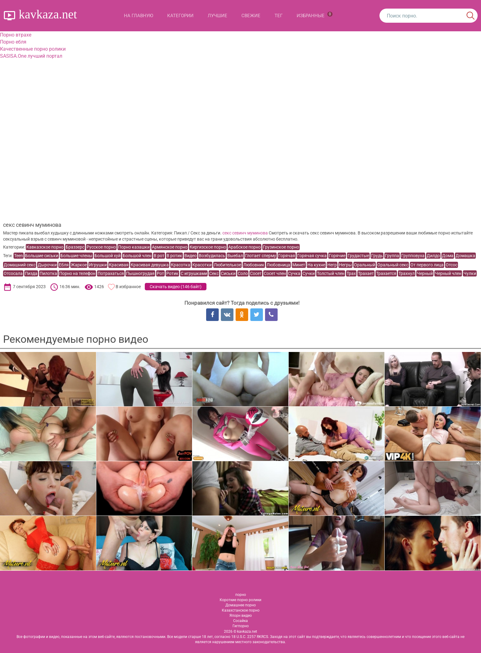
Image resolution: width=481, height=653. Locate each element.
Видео (190, 255)
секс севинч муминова (245, 232)
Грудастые (358, 255)
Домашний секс (20, 264)
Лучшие (217, 15)
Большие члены (76, 255)
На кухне (316, 264)
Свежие (250, 15)
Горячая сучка (312, 255)
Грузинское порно (281, 247)
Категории (180, 15)
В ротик (174, 255)
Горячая (286, 255)
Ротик (172, 273)
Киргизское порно (208, 247)
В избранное (128, 286)
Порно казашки (134, 247)
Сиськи (228, 273)
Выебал (235, 255)
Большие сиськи (41, 255)
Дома (447, 255)
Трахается (386, 273)
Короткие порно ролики (240, 600)
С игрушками (194, 273)
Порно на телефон (77, 273)
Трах (351, 273)
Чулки (470, 273)
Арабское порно (244, 247)
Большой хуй (107, 255)
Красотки (202, 264)
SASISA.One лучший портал (31, 56)
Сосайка (240, 621)
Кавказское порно (44, 247)
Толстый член (330, 273)
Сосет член (275, 273)
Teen (18, 255)
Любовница (278, 264)
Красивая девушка (150, 264)
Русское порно (101, 247)
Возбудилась (212, 255)
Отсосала (13, 273)
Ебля (64, 264)
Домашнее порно (240, 605)
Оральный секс (392, 264)
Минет (298, 264)
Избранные (315, 15)
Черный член (448, 273)
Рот (160, 273)
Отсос (451, 264)
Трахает (366, 273)
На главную (138, 15)
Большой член (137, 255)
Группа (392, 255)
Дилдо (433, 255)
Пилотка (48, 273)
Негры (345, 264)
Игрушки (98, 264)
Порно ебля (13, 42)
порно (240, 595)
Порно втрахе (15, 35)
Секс (214, 273)
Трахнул (406, 273)
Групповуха (413, 255)
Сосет (256, 273)
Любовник (253, 264)
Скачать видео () (176, 286)
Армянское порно (169, 247)
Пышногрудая (140, 273)
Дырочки (47, 264)
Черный (425, 273)
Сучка (294, 273)
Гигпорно (241, 626)
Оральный (364, 264)
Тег (279, 15)
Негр (332, 264)
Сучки (308, 273)
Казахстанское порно (241, 610)
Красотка (180, 264)
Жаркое (79, 264)
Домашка (465, 255)
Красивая (119, 264)
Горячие (337, 255)
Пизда (31, 273)
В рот (159, 255)
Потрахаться (111, 273)
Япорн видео (240, 615)
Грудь (377, 255)
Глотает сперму (260, 255)
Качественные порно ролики (33, 49)
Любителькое (227, 264)
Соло (243, 273)
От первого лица (427, 264)
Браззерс (75, 247)
